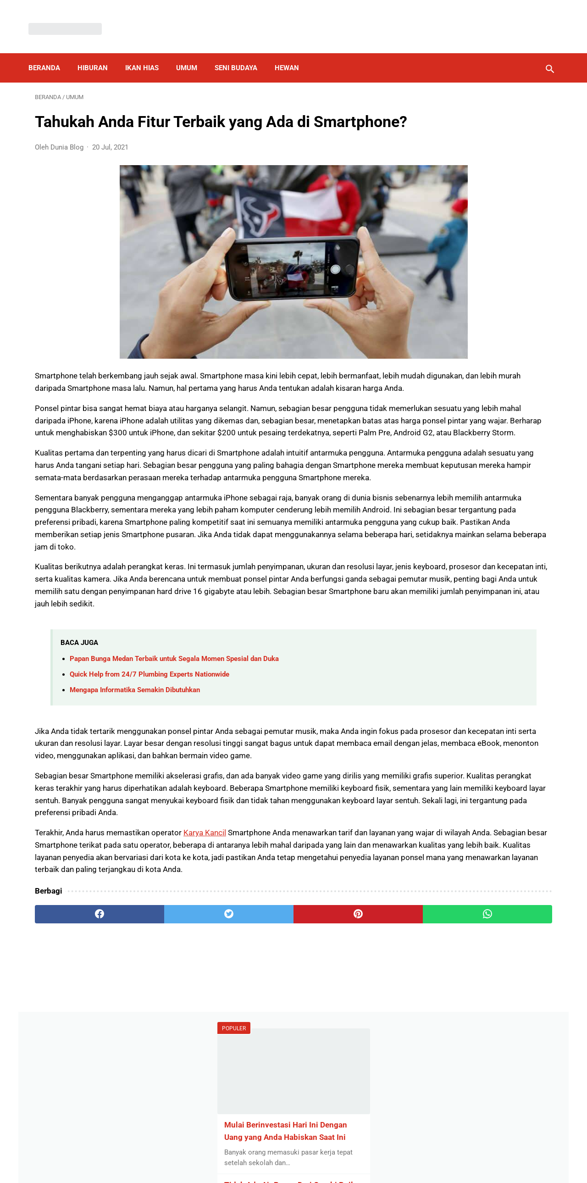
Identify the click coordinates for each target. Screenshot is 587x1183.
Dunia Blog (307, 1168)
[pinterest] (251, 1055)
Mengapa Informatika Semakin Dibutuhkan (135, 782)
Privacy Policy (240, 1153)
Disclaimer (288, 1153)
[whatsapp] (338, 1055)
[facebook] (78, 1055)
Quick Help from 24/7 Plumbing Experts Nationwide (149, 766)
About (324, 1153)
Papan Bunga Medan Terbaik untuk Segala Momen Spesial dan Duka (174, 750)
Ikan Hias (148, 52)
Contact (355, 1153)
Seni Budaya (242, 52)
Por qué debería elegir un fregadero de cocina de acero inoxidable (472, 310)
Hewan (293, 52)
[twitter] (165, 1055)
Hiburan (99, 52)
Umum (193, 52)
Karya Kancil (204, 949)
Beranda (50, 52)
